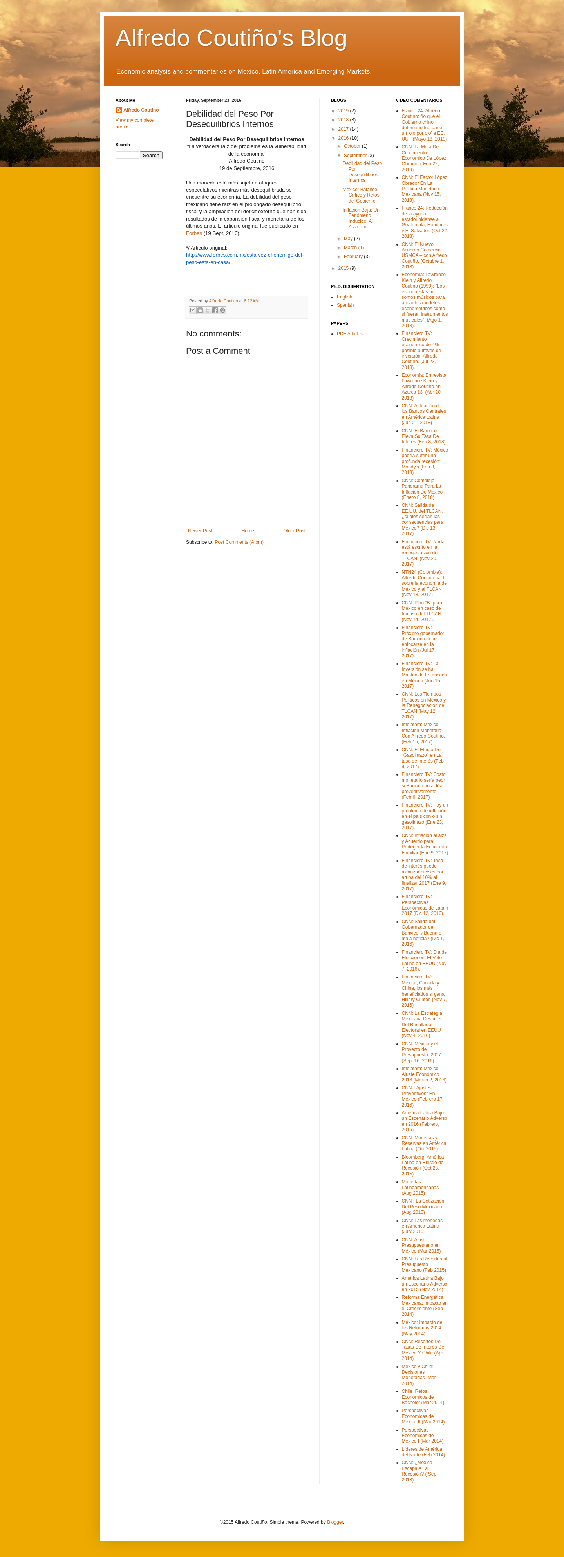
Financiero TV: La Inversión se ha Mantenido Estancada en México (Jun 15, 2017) (424, 675)
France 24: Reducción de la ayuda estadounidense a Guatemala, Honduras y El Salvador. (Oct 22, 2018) (425, 222)
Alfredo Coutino (141, 110)
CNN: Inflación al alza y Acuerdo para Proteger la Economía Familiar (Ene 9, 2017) (425, 844)
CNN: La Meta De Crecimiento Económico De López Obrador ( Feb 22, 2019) (424, 158)
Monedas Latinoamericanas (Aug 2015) (420, 1187)
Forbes (194, 233)
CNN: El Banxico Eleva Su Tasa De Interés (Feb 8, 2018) (424, 436)
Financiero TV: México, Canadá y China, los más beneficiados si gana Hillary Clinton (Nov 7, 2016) (424, 991)
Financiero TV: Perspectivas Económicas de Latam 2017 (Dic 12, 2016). (425, 905)
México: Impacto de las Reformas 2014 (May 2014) (422, 1328)
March (351, 247)
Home (248, 530)
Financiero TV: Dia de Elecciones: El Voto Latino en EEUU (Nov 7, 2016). (424, 960)
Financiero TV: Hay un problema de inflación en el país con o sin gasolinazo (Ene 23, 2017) (425, 816)
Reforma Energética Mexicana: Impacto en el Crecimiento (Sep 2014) (425, 1306)
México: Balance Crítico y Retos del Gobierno (361, 195)
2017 (344, 129)
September (356, 155)
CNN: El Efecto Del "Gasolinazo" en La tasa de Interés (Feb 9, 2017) (423, 758)
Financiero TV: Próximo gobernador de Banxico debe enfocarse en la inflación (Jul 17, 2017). (423, 641)
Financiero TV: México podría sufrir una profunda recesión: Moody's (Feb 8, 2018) (425, 461)
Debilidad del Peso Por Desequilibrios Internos (362, 172)
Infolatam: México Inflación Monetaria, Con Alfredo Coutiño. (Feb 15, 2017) (423, 733)
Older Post (294, 530)
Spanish (345, 305)
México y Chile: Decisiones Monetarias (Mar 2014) (419, 1375)
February (354, 256)
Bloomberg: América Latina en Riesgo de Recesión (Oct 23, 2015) (423, 1165)
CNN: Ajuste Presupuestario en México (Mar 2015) (421, 1245)
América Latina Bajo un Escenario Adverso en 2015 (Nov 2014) (425, 1283)
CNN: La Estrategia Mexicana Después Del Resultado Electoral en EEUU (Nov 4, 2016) (422, 1025)
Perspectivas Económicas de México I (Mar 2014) (423, 1435)
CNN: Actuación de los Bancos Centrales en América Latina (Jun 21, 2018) (424, 414)
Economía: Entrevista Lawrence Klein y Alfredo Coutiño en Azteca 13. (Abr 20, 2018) (424, 387)
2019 (344, 111)
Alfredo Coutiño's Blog (231, 38)
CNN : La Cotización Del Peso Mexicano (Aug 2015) (423, 1206)
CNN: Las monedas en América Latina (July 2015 (422, 1226)
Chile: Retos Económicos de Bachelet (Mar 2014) (423, 1397)
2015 (344, 268)
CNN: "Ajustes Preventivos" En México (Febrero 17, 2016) (423, 1096)
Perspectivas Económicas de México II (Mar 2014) (423, 1416)
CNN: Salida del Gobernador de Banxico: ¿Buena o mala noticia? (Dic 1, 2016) (423, 933)
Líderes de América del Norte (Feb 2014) (423, 1452)
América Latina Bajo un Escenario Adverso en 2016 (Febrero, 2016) (425, 1121)
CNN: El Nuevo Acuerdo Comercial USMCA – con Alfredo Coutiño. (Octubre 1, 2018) (424, 256)
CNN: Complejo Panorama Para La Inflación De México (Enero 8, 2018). (422, 489)
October (353, 146)
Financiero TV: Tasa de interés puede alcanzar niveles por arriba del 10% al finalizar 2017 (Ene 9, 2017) (424, 875)
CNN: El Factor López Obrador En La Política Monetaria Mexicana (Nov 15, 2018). (425, 189)
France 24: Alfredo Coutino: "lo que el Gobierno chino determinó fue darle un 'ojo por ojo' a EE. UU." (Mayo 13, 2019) (424, 125)
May (349, 238)
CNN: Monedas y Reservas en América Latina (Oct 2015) (424, 1143)
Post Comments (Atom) (239, 542)
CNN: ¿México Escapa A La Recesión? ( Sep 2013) (419, 1471)
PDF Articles (350, 333)
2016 (344, 138)
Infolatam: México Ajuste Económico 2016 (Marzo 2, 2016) (424, 1074)
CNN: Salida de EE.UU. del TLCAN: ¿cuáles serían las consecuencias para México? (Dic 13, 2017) (423, 519)
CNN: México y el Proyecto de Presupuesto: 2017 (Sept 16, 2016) (421, 1052)
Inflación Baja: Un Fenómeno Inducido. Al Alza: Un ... (361, 218)
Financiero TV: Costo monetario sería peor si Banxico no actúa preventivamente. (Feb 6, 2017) (424, 786)
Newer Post (200, 530)
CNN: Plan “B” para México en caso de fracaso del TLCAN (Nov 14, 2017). (422, 611)
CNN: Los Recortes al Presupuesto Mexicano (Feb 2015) (424, 1264)
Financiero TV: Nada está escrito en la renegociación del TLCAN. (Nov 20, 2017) (423, 553)
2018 (344, 120)
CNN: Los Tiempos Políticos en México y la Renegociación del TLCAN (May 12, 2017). (424, 705)
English (344, 297)
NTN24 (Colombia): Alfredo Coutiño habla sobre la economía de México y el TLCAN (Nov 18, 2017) (424, 584)
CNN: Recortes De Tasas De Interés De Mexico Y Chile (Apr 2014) (423, 1350)
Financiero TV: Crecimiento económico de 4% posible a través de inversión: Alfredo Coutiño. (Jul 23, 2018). (421, 350)
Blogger (335, 1522)
